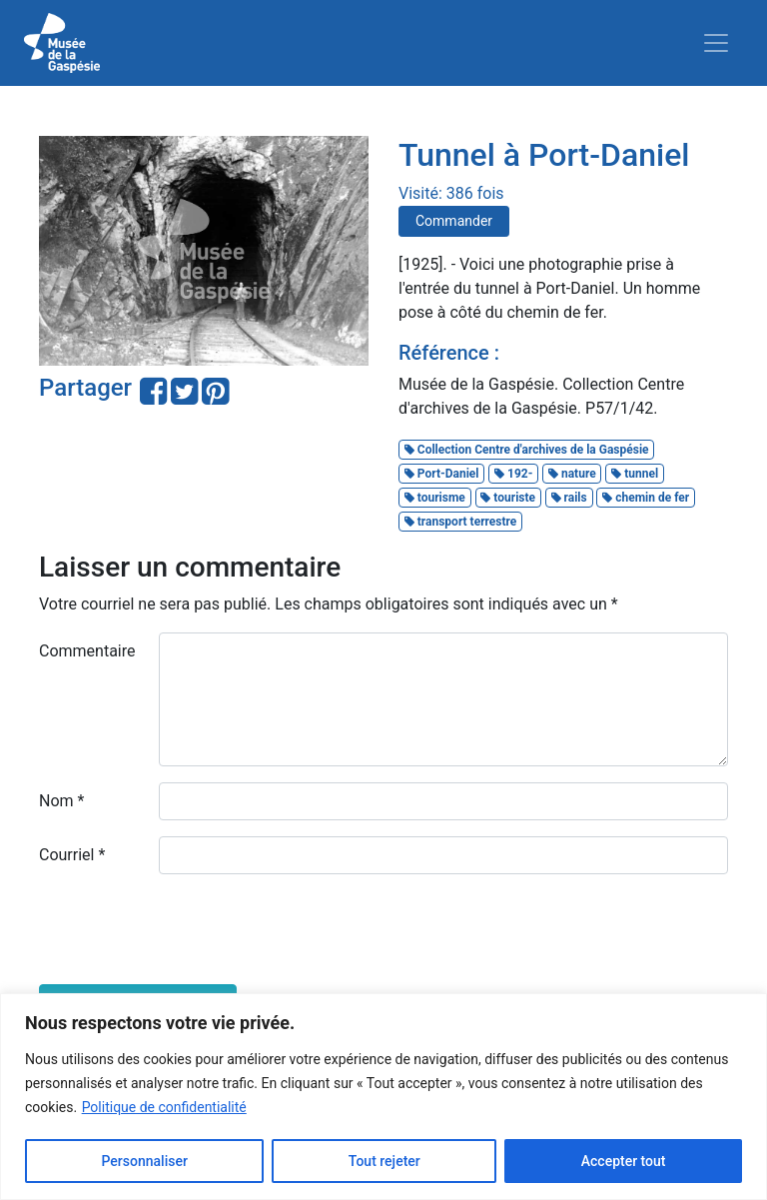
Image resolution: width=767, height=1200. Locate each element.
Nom (61, 800)
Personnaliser (144, 1161)
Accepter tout (623, 1161)
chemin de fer (645, 498)
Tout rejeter (384, 1161)
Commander (453, 221)
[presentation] (191, 929)
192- (513, 474)
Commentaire (87, 650)
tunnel (634, 474)
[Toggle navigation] (716, 43)
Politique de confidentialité (164, 1107)
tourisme (434, 498)
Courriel (72, 854)
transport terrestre (460, 522)
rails (569, 498)
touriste (507, 498)
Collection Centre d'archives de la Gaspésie (526, 450)
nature (572, 474)
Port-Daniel (441, 474)
